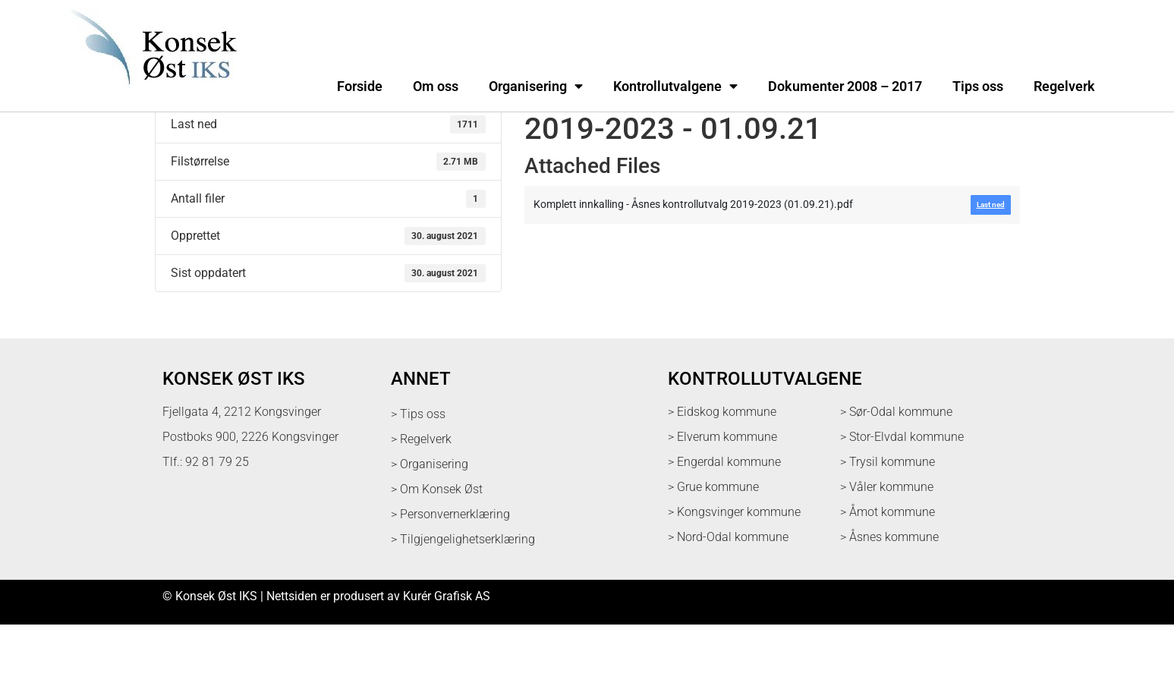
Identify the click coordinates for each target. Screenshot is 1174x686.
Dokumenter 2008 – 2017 (845, 86)
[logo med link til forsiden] (150, 94)
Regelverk (1064, 86)
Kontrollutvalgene (675, 86)
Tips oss (977, 86)
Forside (359, 86)
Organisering (536, 86)
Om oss (435, 86)
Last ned (178, 145)
